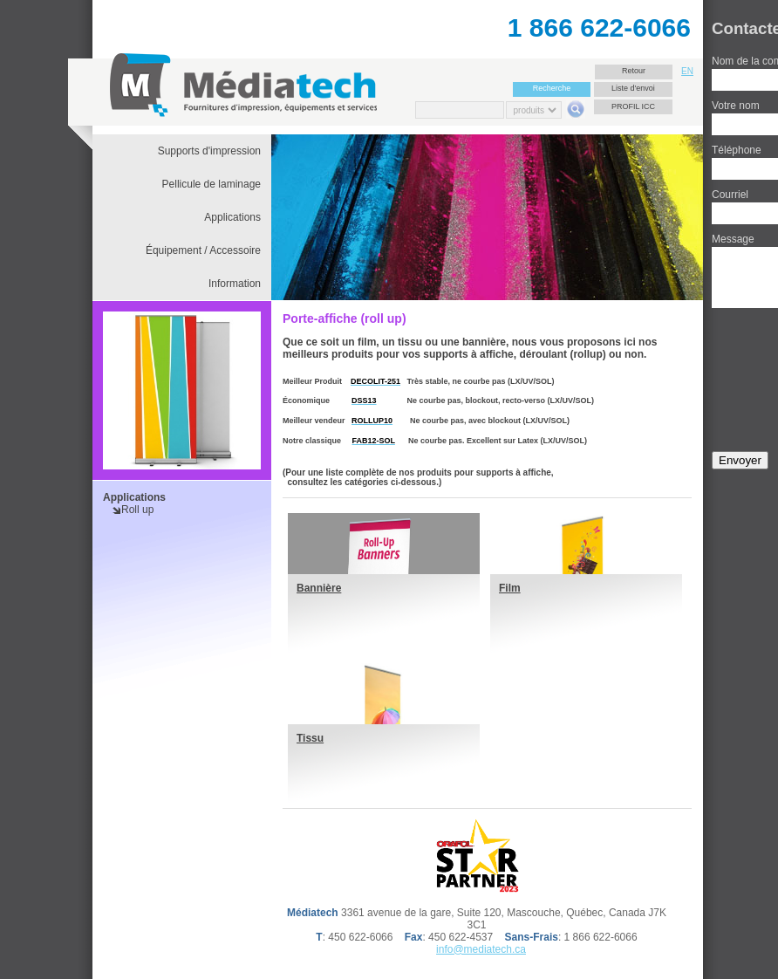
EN (687, 71)
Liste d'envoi (633, 88)
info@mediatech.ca (481, 949)
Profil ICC (633, 106)
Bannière (319, 588)
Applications (134, 497)
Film (510, 588)
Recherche (552, 88)
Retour (633, 70)
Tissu (310, 738)
